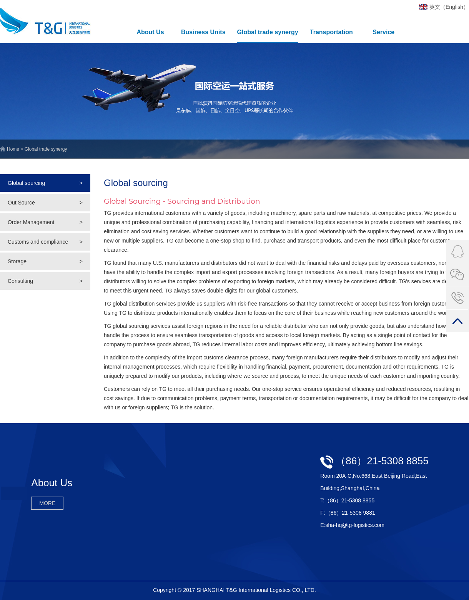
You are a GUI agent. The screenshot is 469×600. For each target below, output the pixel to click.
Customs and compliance (45, 242)
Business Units (203, 32)
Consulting (45, 281)
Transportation (331, 32)
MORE (47, 503)
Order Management (45, 222)
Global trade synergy (267, 32)
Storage (45, 261)
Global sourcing (45, 183)
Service (383, 32)
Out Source (45, 202)
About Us (150, 32)
